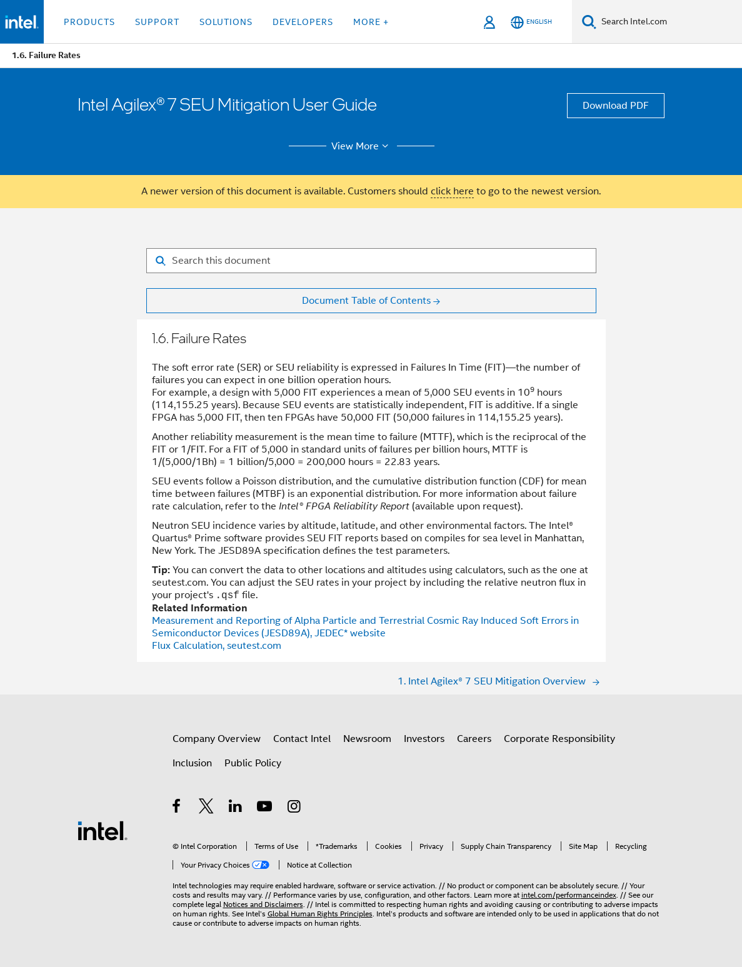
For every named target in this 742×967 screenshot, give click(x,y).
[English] (531, 22)
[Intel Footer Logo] (103, 830)
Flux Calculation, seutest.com (216, 645)
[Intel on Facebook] (177, 808)
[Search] (589, 21)
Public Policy (252, 763)
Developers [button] (303, 22)
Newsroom (367, 739)
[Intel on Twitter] (206, 808)
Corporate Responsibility (559, 739)
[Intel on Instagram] (294, 808)
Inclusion (192, 763)
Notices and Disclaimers (263, 904)
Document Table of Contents (366, 300)
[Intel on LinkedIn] (236, 808)
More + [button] (371, 22)
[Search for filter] (371, 260)
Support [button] (157, 22)
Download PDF (616, 105)
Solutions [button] (226, 22)
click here (452, 191)
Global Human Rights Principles (320, 913)
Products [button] (89, 22)
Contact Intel (302, 739)
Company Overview (217, 739)
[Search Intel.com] (669, 21)
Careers (474, 739)
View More (361, 146)
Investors (424, 739)
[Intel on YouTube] (265, 808)
